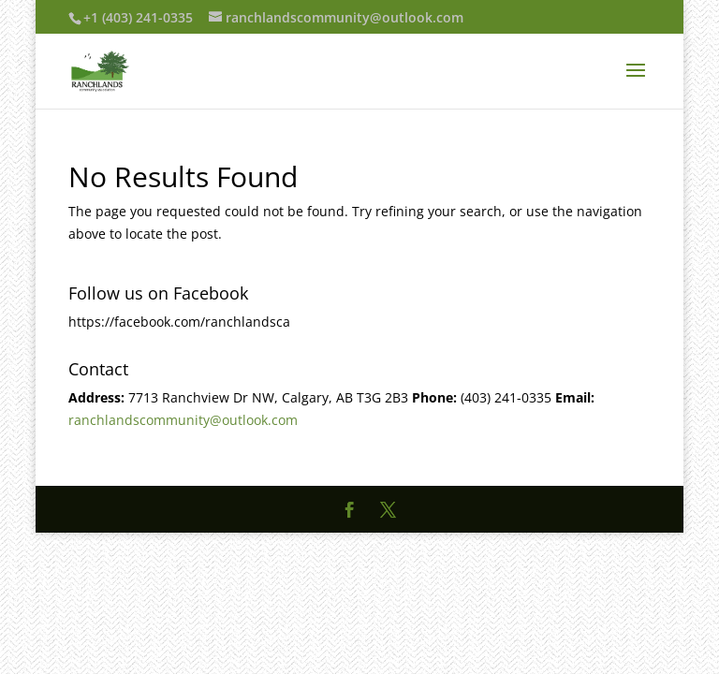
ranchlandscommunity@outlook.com (183, 420)
